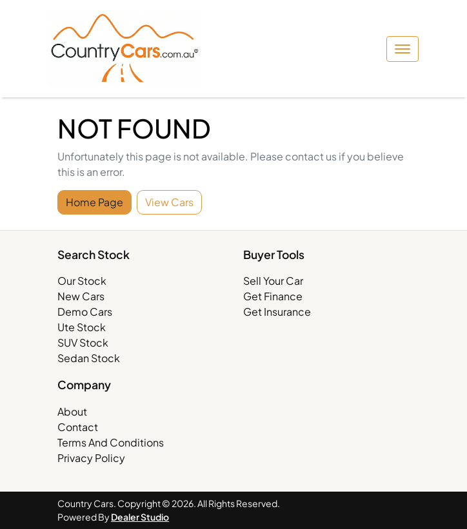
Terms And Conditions (110, 442)
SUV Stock (82, 342)
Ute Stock (81, 327)
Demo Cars (84, 311)
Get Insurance (277, 311)
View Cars (169, 202)
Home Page (94, 202)
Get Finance (273, 296)
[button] (402, 49)
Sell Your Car (273, 280)
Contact (77, 427)
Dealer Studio (140, 517)
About (72, 411)
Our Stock (81, 280)
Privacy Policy (91, 458)
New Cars (80, 296)
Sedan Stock (88, 358)
